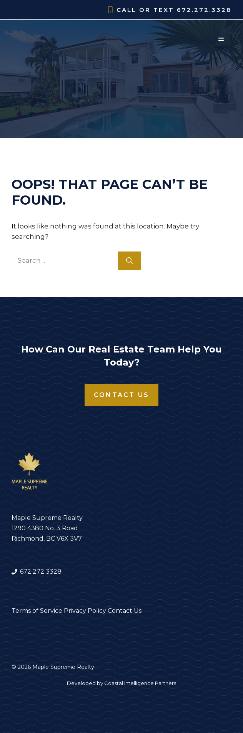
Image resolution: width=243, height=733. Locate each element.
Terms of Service (37, 610)
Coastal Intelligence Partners (140, 683)
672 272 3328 (41, 571)
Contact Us (121, 395)
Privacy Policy (85, 610)
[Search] (129, 261)
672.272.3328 (204, 9)
